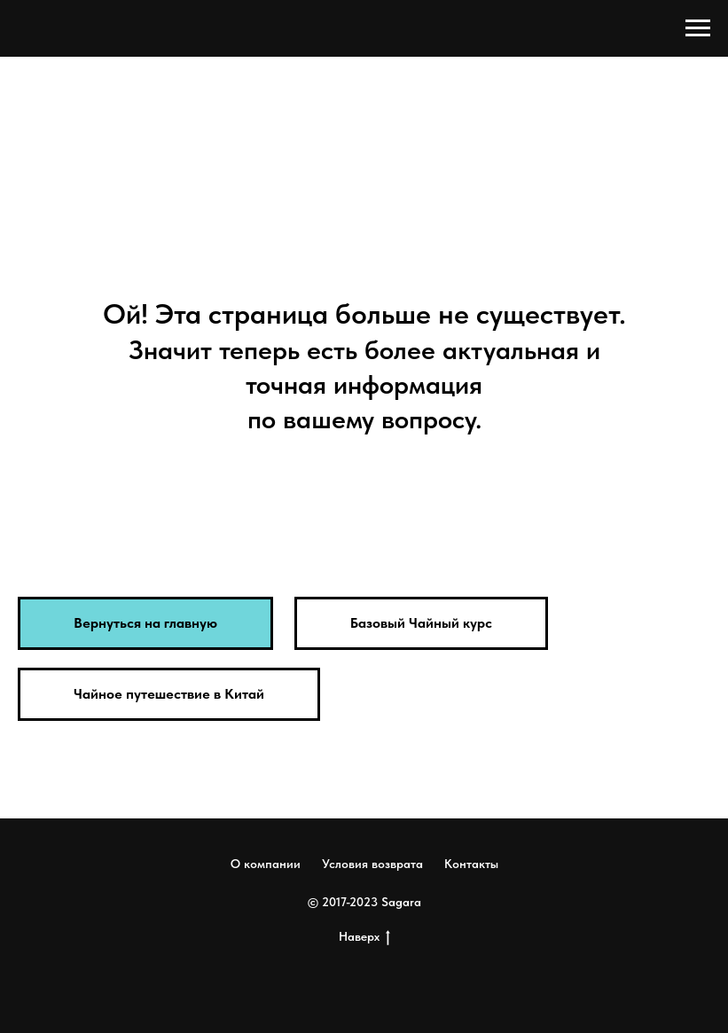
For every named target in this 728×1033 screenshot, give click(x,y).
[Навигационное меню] (697, 28)
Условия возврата (372, 864)
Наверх (364, 937)
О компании (266, 864)
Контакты (471, 864)
